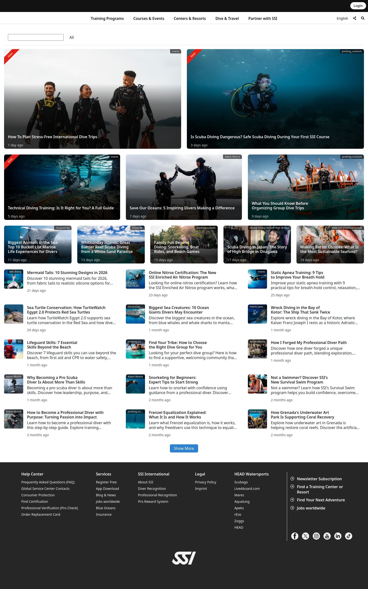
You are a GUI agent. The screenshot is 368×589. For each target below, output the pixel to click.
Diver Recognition (152, 488)
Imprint (201, 488)
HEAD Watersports (251, 474)
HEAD (238, 527)
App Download (107, 488)
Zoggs (239, 521)
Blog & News (106, 495)
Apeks (239, 508)
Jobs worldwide (308, 508)
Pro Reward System (153, 501)
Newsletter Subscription (316, 478)
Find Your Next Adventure (318, 500)
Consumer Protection (38, 495)
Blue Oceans (106, 508)
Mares (239, 495)
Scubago (241, 482)
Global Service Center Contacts (45, 488)
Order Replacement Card (40, 514)
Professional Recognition (157, 495)
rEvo (237, 514)
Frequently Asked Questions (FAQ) (48, 482)
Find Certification (34, 501)
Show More (184, 448)
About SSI (145, 482)
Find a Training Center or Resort (317, 489)
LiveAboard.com (247, 488)
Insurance (104, 514)
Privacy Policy (205, 482)
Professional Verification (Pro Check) (49, 508)
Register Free (106, 482)
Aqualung (242, 501)
